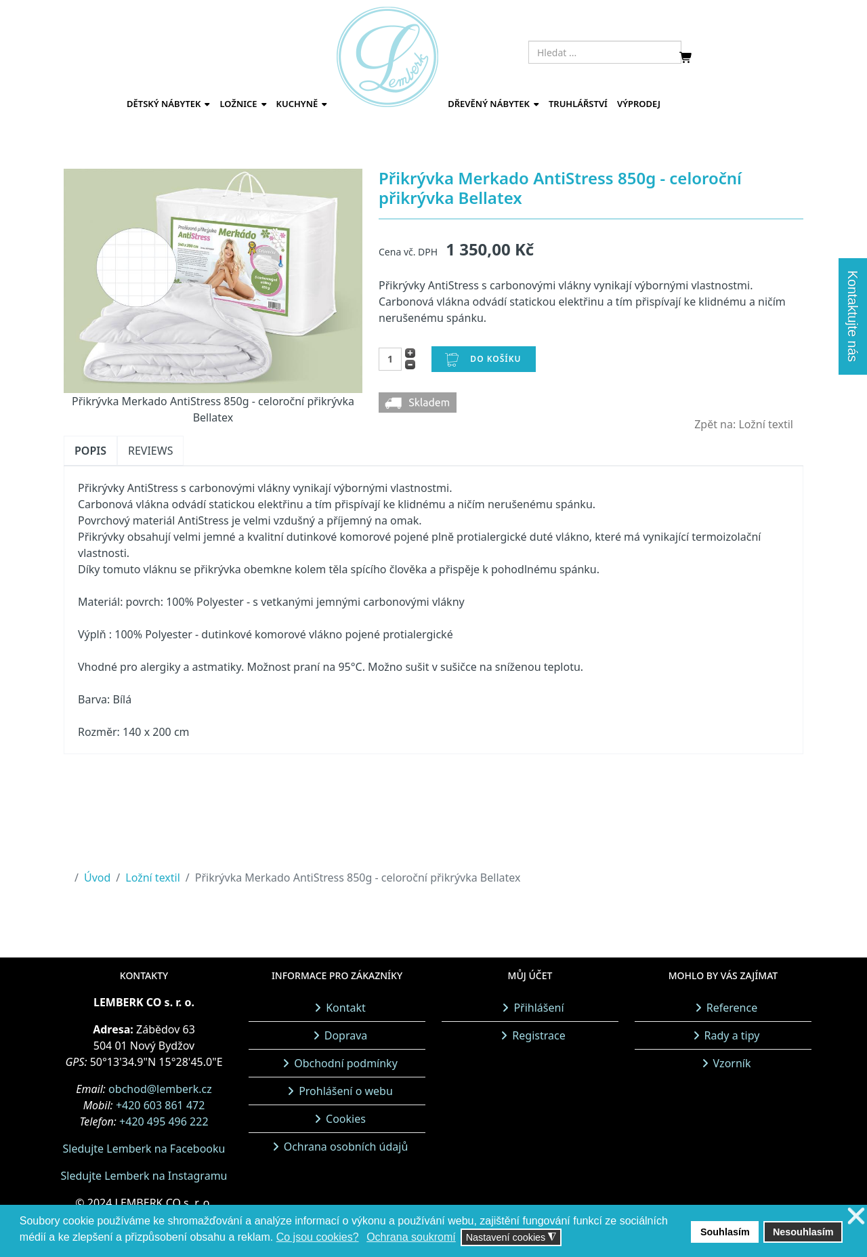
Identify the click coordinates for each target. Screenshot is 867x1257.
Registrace (538, 1035)
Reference (731, 1007)
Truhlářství (578, 104)
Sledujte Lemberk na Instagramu (143, 1175)
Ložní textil (152, 877)
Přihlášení (538, 1007)
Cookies (346, 1118)
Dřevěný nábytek (489, 104)
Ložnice (238, 104)
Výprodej (638, 104)
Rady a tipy (732, 1035)
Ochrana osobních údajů (346, 1146)
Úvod (97, 877)
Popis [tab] (90, 450)
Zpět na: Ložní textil (743, 424)
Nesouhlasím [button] (803, 1232)
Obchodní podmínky (346, 1063)
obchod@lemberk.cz (160, 1088)
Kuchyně (297, 104)
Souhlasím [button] (725, 1232)
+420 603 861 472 (160, 1105)
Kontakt (346, 1007)
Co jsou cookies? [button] (317, 1237)
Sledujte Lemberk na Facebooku (144, 1148)
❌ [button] (856, 1216)
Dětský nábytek (163, 104)
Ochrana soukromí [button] (411, 1237)
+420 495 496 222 (163, 1121)
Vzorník (732, 1063)
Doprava (346, 1035)
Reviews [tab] (150, 450)
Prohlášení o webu (346, 1091)
